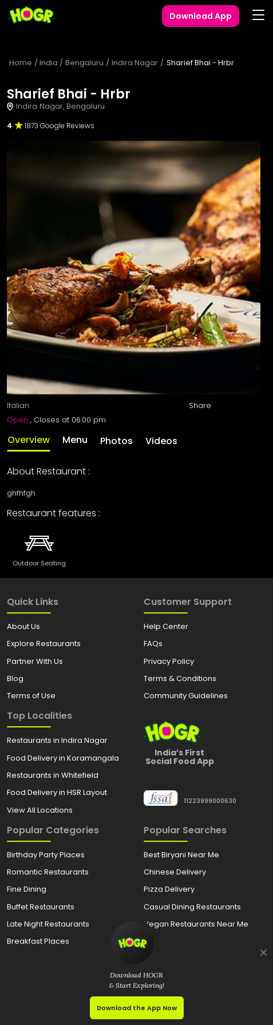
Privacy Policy (169, 661)
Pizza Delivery (169, 889)
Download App (200, 16)
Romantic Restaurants (48, 871)
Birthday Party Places (46, 854)
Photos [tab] (116, 441)
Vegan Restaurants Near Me (196, 924)
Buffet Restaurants (40, 906)
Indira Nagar (135, 63)
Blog (15, 678)
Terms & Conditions (180, 678)
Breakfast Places (38, 941)
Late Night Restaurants (48, 924)
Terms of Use (31, 695)
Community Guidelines (186, 695)
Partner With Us (35, 661)
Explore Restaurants (44, 643)
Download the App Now (137, 1007)
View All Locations (40, 810)
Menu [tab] (75, 439)
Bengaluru (84, 63)
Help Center (166, 626)
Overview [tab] (28, 439)
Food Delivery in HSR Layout (57, 792)
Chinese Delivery (175, 871)
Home (20, 63)
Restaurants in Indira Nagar (57, 740)
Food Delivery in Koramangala (63, 758)
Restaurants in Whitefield (52, 775)
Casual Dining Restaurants (192, 906)
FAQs (153, 643)
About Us (23, 626)
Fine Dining (26, 889)
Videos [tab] (161, 441)
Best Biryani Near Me (181, 854)
